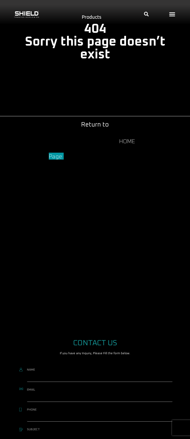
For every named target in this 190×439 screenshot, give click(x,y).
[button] (172, 14)
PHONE (31, 409)
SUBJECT (33, 429)
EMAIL (31, 389)
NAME (31, 369)
